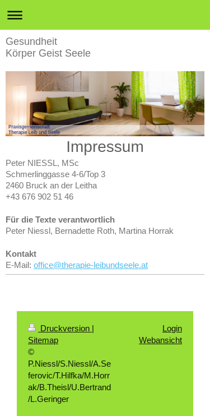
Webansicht (160, 340)
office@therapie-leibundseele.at (91, 265)
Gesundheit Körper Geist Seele (48, 47)
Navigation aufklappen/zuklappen (105, 15)
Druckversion (60, 328)
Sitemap (43, 340)
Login (172, 328)
